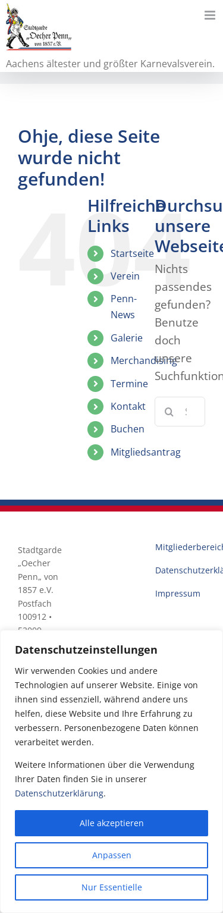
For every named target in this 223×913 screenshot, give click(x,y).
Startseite (132, 253)
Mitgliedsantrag (146, 452)
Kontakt (128, 406)
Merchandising (144, 360)
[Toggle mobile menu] (211, 15)
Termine (129, 383)
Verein (125, 276)
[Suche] (169, 411)
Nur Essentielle (111, 887)
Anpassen (111, 855)
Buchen (128, 428)
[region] (111, 771)
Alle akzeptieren (112, 823)
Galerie (127, 337)
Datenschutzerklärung (59, 793)
